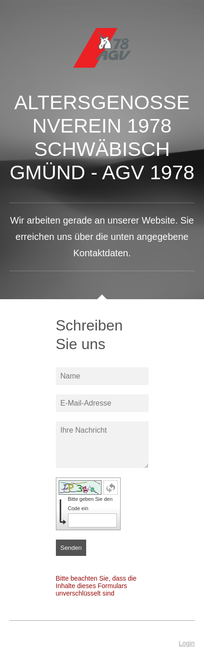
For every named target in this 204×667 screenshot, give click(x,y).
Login (187, 643)
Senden (71, 547)
